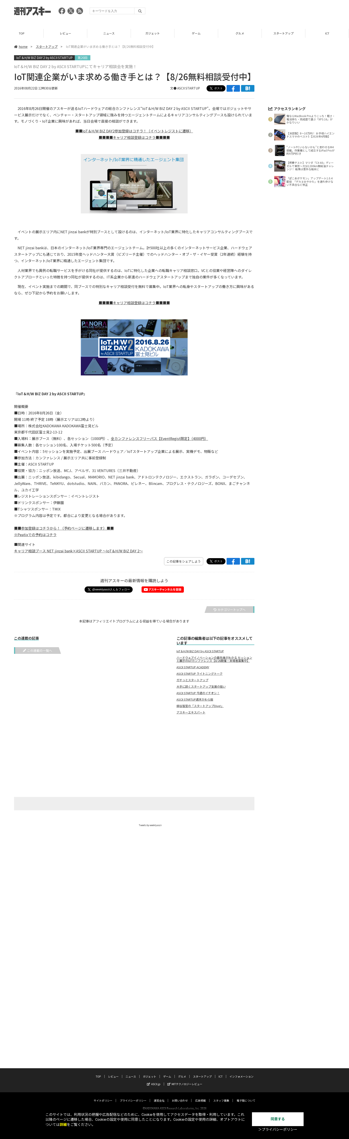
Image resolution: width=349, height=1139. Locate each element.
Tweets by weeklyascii (150, 825)
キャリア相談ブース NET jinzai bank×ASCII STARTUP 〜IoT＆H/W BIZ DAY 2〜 (78, 550)
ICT (327, 33)
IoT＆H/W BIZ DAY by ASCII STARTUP (200, 651)
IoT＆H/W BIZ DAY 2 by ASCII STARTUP (44, 57)
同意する (278, 1119)
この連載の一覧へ (37, 650)
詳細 (63, 1125)
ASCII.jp (153, 1080)
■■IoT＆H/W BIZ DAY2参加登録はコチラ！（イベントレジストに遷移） (134, 131)
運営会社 (159, 1096)
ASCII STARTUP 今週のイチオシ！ (198, 693)
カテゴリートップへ (229, 610)
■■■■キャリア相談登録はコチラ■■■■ (134, 137)
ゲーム (196, 33)
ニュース (109, 33)
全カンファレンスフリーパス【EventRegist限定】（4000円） (159, 438)
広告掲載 (200, 1096)
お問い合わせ (180, 1096)
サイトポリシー (103, 1096)
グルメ (239, 33)
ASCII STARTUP (188, 88)
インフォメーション (241, 1072)
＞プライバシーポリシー (277, 1129)
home (21, 46)
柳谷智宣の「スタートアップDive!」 (200, 705)
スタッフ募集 (221, 1096)
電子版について (246, 1096)
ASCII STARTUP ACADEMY (193, 667)
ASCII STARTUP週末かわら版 (195, 699)
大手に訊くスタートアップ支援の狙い (201, 686)
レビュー (65, 33)
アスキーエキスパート (191, 712)
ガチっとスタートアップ (192, 680)
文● (173, 88)
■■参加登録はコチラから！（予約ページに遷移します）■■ (64, 528)
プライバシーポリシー (133, 1096)
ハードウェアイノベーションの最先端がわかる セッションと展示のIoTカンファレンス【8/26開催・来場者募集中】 (214, 659)
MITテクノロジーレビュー (184, 1080)
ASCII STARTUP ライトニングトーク (200, 673)
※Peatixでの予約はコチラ (35, 534)
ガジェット (152, 33)
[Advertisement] (254, 12)
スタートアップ (283, 33)
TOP (21, 33)
